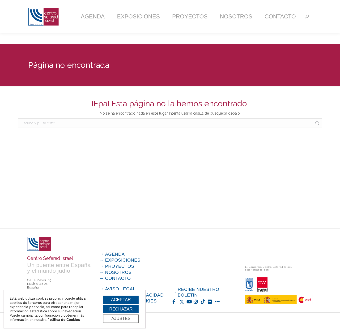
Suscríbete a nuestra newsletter (228, 5)
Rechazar (120, 308)
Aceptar (120, 298)
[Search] (307, 27)
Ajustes (119, 318)
